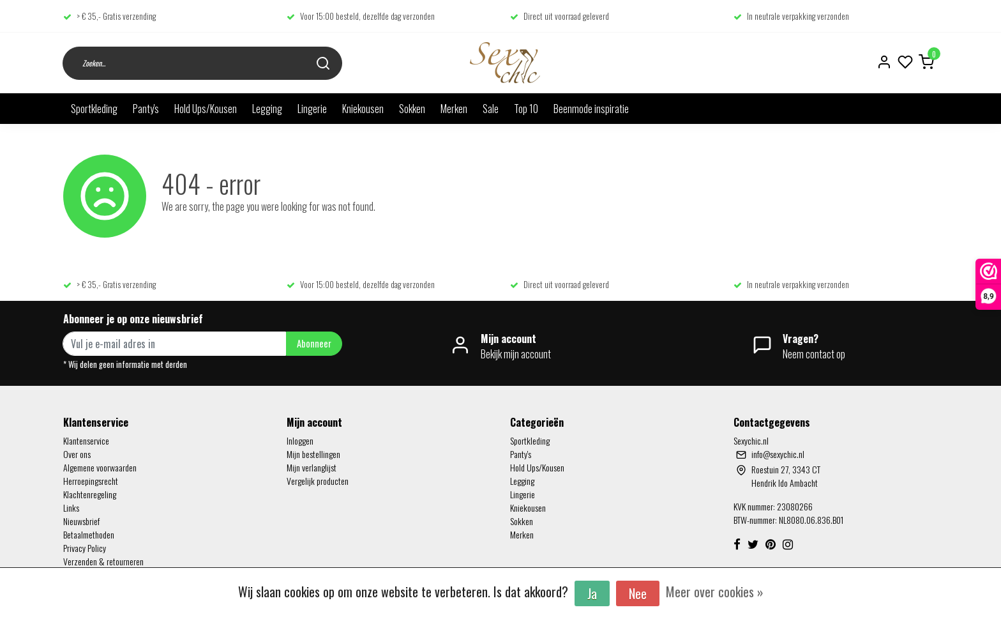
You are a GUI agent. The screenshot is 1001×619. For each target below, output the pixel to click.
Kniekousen (363, 108)
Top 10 (526, 108)
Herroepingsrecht (90, 480)
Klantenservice (86, 440)
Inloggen (300, 440)
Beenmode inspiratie (591, 108)
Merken (453, 108)
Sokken (412, 108)
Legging (267, 108)
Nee (638, 593)
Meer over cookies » (715, 591)
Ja (592, 593)
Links (71, 507)
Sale (491, 108)
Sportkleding (94, 108)
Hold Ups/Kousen (205, 108)
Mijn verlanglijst (311, 467)
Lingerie (312, 108)
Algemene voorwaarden (100, 467)
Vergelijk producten (318, 480)
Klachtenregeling (89, 494)
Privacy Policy (84, 547)
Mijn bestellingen (313, 454)
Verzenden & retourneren (103, 561)
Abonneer (314, 343)
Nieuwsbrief (81, 521)
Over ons (77, 454)
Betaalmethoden (88, 534)
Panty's (146, 108)
